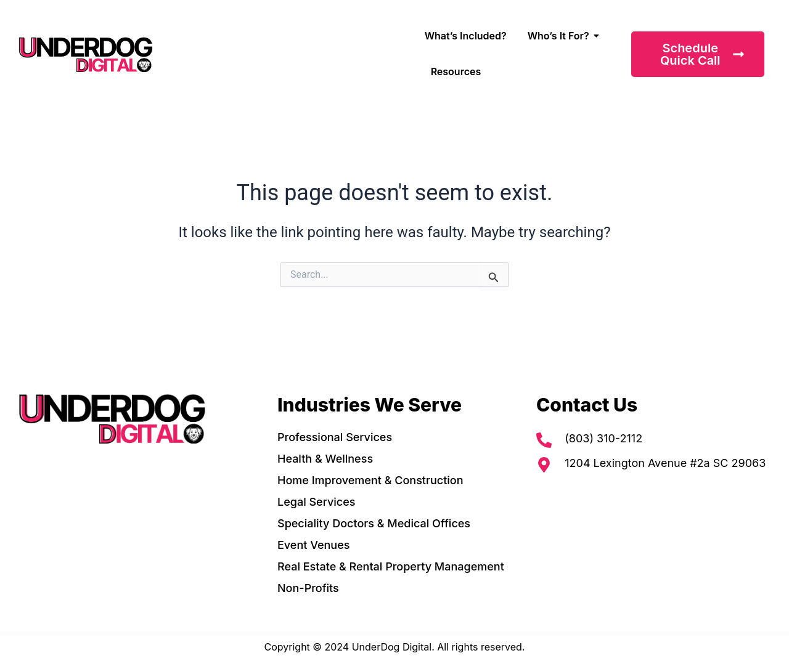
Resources (456, 71)
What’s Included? (466, 36)
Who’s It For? (561, 36)
